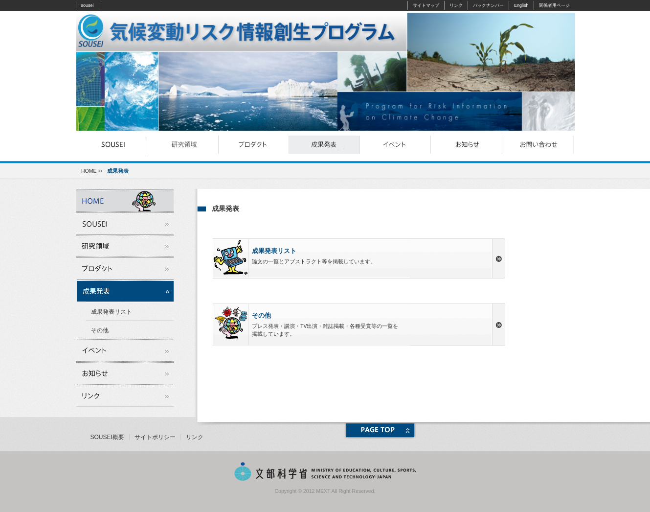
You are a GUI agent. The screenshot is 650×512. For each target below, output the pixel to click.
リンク (456, 5)
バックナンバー (488, 5)
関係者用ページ (554, 5)
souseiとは (111, 145)
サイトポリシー (155, 437)
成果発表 (324, 145)
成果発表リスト (111, 311)
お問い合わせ (537, 145)
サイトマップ (426, 5)
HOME (89, 171)
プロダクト (253, 145)
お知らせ (466, 145)
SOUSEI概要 (107, 437)
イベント (395, 145)
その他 (100, 330)
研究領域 (182, 145)
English (521, 5)
